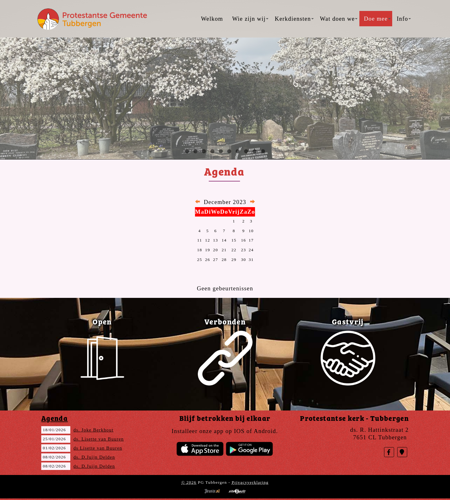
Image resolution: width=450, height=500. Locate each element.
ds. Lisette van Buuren (98, 438)
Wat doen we (339, 18)
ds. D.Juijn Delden (94, 457)
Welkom (212, 18)
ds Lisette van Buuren (97, 448)
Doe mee (377, 18)
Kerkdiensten (294, 18)
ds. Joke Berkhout (93, 429)
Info (404, 18)
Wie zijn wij (250, 18)
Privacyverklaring (250, 482)
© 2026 (188, 482)
